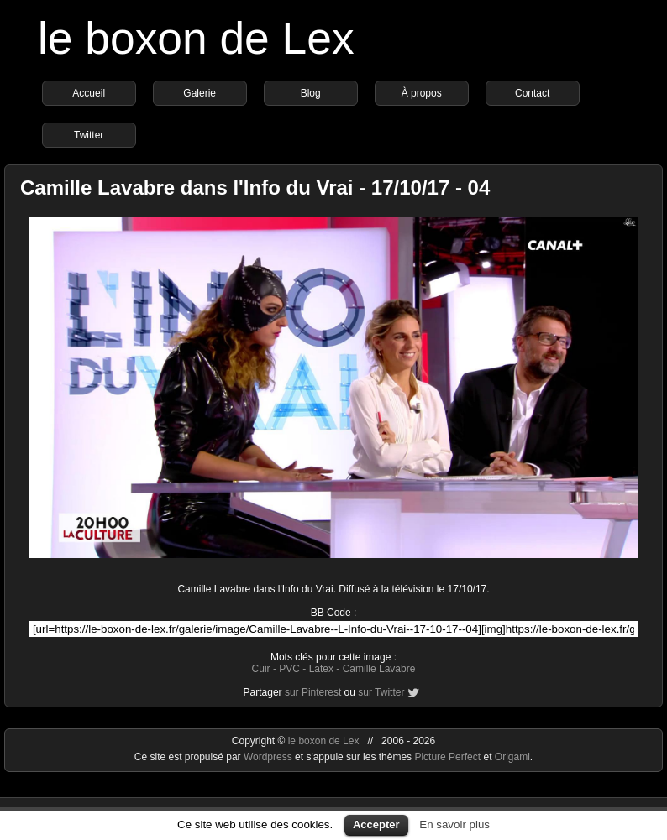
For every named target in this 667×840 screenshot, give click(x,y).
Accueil (88, 93)
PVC (289, 669)
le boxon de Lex (196, 38)
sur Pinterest (313, 692)
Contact (532, 93)
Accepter (376, 824)
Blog (311, 93)
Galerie (199, 93)
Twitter (88, 135)
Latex (321, 669)
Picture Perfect (447, 757)
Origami (512, 757)
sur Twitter (381, 692)
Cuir (261, 669)
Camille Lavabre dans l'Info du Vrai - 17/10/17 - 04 (255, 187)
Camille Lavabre (379, 669)
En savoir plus (454, 824)
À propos (422, 93)
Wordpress (269, 757)
